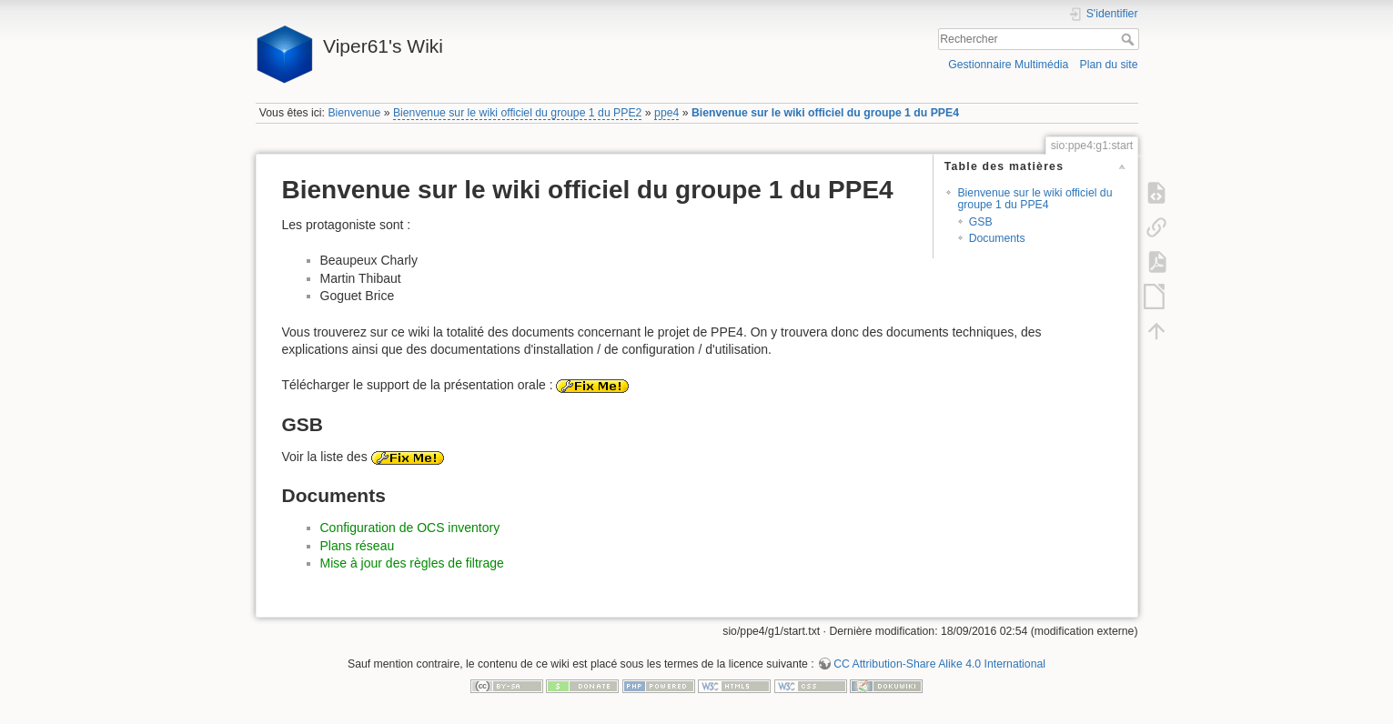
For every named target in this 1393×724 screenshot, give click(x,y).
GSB (981, 222)
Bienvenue (354, 112)
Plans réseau (357, 545)
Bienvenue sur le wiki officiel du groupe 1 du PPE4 (825, 112)
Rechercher (1129, 39)
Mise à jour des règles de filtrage (412, 563)
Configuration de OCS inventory (410, 527)
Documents (997, 238)
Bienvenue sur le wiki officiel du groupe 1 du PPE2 (517, 112)
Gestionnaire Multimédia (1008, 64)
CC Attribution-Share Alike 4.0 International (939, 664)
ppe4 (666, 112)
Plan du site (1108, 64)
